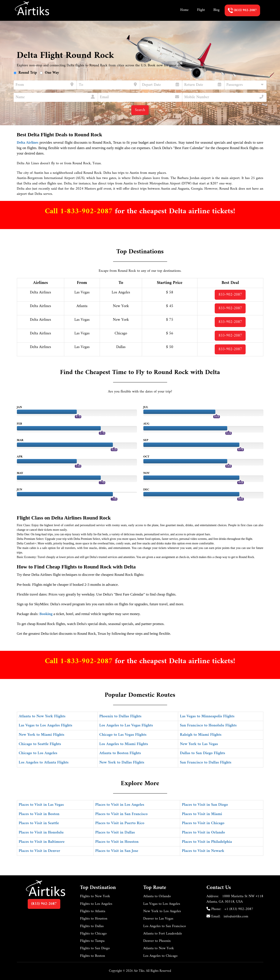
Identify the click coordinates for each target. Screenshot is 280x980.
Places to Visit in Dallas (115, 832)
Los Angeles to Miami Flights (123, 744)
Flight (201, 10)
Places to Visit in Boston (39, 814)
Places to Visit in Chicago (203, 823)
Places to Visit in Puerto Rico (119, 823)
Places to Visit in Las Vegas (41, 804)
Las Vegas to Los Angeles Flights (45, 725)
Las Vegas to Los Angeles (161, 904)
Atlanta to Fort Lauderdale (162, 933)
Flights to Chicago (93, 933)
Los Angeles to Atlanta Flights (44, 762)
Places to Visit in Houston (117, 841)
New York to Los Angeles (162, 911)
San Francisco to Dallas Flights (205, 762)
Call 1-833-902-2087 (80, 211)
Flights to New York (95, 896)
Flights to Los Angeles (96, 904)
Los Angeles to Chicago (160, 956)
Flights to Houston (93, 918)
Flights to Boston (92, 956)
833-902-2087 (230, 294)
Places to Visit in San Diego (205, 804)
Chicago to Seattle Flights (40, 744)
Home (184, 10)
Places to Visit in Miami (202, 814)
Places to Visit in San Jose (116, 851)
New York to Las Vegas (199, 744)
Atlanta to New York (158, 948)
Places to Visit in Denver (39, 851)
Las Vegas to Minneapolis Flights (207, 716)
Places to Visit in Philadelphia (207, 841)
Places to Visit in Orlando (203, 832)
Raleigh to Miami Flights (200, 734)
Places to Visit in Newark (203, 851)
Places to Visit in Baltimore (42, 841)
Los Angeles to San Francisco (164, 926)
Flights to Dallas (92, 926)
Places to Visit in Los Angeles (119, 804)
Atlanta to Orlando (157, 896)
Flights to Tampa (92, 941)
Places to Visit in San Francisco (121, 814)
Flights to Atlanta (92, 911)
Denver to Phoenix (157, 941)
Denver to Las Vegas (158, 918)
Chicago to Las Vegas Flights (122, 734)
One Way (52, 72)
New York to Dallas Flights (121, 762)
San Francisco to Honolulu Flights (208, 725)
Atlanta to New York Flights (42, 716)
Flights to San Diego (95, 948)
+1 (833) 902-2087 (238, 909)
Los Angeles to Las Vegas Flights (126, 725)
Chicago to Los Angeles (38, 753)
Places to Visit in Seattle (39, 823)
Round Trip (28, 72)
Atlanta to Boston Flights (120, 753)
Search (140, 110)
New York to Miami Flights (41, 734)
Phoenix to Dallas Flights (120, 716)
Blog (216, 10)
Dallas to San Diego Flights (202, 753)
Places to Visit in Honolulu (41, 832)
